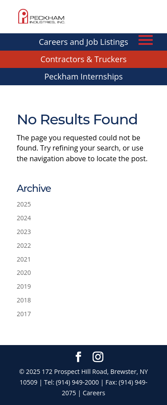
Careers (94, 393)
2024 (24, 218)
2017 (24, 314)
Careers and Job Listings (83, 41)
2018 (24, 300)
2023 (24, 231)
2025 (24, 204)
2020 (24, 272)
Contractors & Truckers (84, 59)
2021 (24, 259)
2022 (24, 245)
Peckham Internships (83, 76)
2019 (24, 286)
